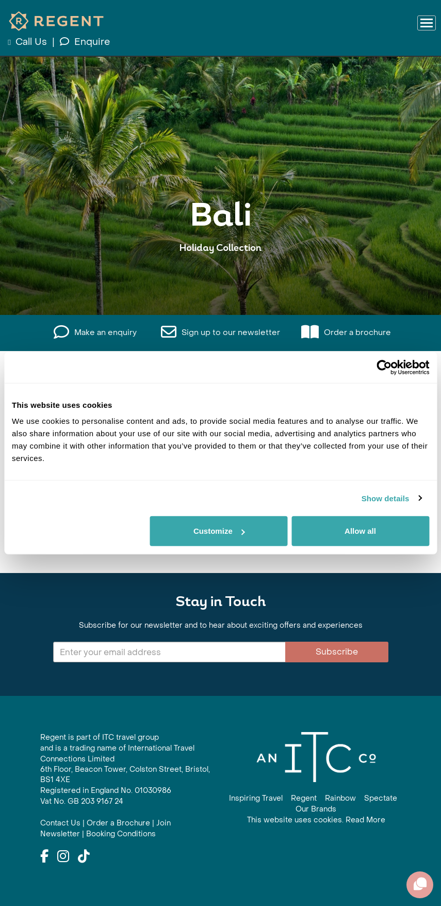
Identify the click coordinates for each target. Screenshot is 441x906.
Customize (219, 531)
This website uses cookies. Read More (316, 820)
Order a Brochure (118, 823)
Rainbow (340, 798)
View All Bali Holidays (220, 280)
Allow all (360, 531)
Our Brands (316, 809)
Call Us (29, 42)
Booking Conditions (121, 834)
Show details (386, 498)
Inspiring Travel (256, 798)
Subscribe (337, 651)
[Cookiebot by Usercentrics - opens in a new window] (384, 367)
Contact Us (60, 823)
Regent (304, 798)
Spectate (380, 798)
